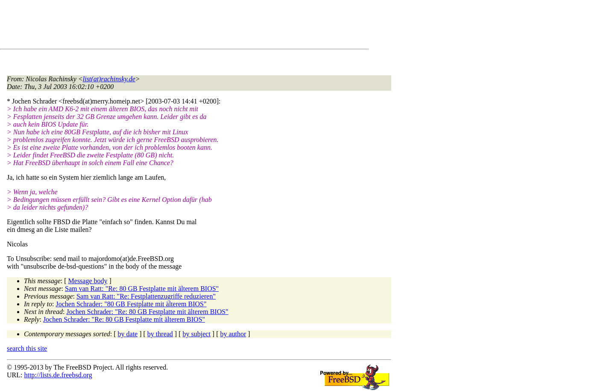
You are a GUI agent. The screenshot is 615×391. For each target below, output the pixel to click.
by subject (197, 334)
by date (128, 334)
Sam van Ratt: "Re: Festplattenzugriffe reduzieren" (146, 296)
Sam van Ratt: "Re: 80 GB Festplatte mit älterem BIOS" (142, 288)
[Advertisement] (162, 26)
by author (233, 334)
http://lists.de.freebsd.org (58, 375)
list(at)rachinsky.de (109, 79)
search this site (27, 348)
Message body (88, 280)
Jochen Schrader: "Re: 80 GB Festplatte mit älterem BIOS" (147, 311)
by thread (160, 334)
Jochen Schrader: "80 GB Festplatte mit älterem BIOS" (131, 304)
